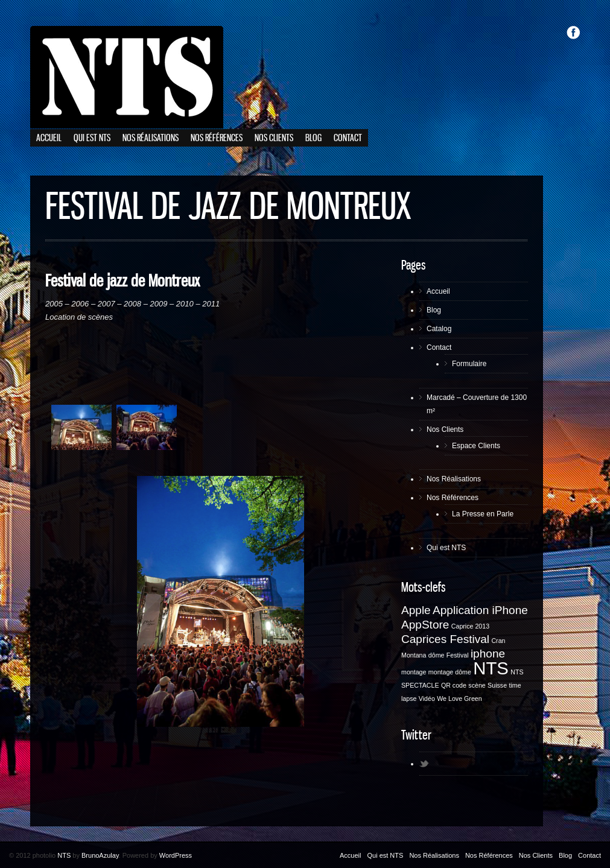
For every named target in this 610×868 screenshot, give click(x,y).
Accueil (49, 138)
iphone (488, 653)
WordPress (175, 855)
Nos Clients (274, 138)
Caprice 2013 (470, 626)
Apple (416, 610)
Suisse (497, 685)
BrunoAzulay (100, 855)
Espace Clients (476, 446)
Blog (313, 138)
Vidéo (427, 698)
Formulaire (469, 364)
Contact (348, 138)
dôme (436, 655)
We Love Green (459, 698)
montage (413, 672)
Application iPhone (480, 610)
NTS (491, 668)
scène (476, 685)
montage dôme (449, 672)
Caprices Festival (445, 639)
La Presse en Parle (482, 514)
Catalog (439, 329)
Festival (457, 655)
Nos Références (217, 138)
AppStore (425, 624)
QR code (453, 685)
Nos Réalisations (150, 138)
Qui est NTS (92, 138)
